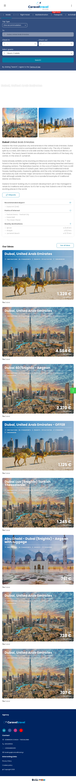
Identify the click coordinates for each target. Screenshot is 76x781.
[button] (71, 5)
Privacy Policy (7, 761)
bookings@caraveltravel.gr (14, 752)
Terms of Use (35, 67)
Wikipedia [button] (11, 195)
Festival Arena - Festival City (17, 214)
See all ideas (65, 245)
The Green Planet (13, 220)
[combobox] (38, 34)
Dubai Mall (10, 217)
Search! (38, 60)
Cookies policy (7, 765)
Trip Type (6, 22)
